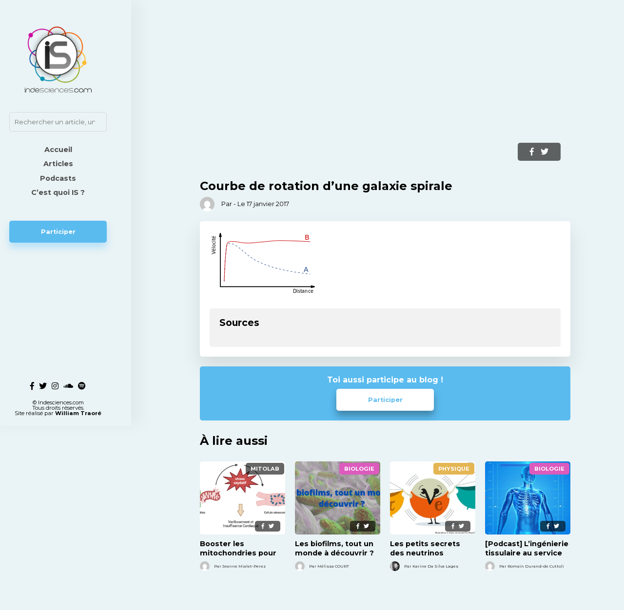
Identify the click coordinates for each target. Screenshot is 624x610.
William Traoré (93, 373)
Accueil (73, 149)
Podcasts (73, 178)
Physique (453, 468)
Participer (73, 231)
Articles (73, 163)
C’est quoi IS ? (73, 192)
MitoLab (265, 468)
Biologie (359, 468)
